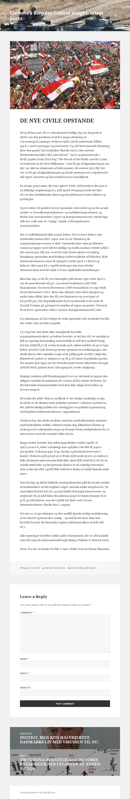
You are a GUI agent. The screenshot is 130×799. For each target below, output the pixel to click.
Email (25, 673)
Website (25, 687)
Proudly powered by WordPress (37, 792)
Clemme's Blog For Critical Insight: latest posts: (56, 15)
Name (24, 658)
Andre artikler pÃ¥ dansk (82, 567)
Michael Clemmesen (55, 567)
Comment (27, 612)
